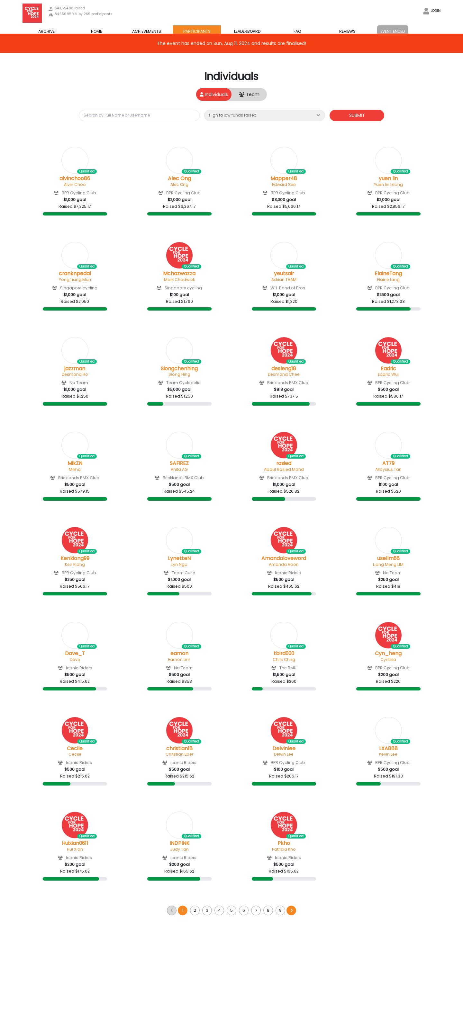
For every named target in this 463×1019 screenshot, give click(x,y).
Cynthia (388, 659)
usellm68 (388, 558)
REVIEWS (347, 31)
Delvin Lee (284, 754)
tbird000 (284, 653)
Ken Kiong (75, 564)
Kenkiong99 (74, 558)
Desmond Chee (284, 374)
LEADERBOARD (247, 31)
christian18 (179, 748)
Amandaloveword (283, 558)
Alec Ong (179, 178)
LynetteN (179, 558)
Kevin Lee (388, 754)
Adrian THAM (283, 279)
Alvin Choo (75, 184)
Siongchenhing (179, 368)
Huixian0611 (75, 843)
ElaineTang (388, 273)
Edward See (284, 184)
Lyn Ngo (179, 564)
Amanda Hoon (284, 564)
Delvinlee (283, 748)
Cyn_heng (388, 653)
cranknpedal (75, 273)
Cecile (75, 748)
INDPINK (179, 843)
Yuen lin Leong (388, 184)
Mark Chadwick (179, 279)
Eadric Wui (388, 374)
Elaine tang (388, 279)
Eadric (388, 368)
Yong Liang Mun (75, 279)
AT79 (388, 463)
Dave (75, 659)
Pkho (283, 843)
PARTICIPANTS (197, 31)
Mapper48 (283, 178)
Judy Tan (179, 849)
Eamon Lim (179, 659)
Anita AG (179, 469)
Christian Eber (179, 754)
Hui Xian (75, 849)
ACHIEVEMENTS (146, 31)
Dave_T (75, 653)
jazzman (74, 368)
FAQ (297, 31)
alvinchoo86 (74, 178)
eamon (179, 653)
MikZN (75, 463)
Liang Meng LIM (388, 564)
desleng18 (283, 368)
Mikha (75, 469)
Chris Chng (284, 659)
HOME (96, 31)
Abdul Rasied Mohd (284, 469)
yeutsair (284, 273)
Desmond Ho (75, 374)
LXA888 (388, 748)
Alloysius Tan (388, 469)
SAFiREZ (179, 463)
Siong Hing (179, 374)
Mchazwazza (179, 273)
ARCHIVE (46, 31)
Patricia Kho (284, 849)
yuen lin (388, 178)
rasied (283, 463)
